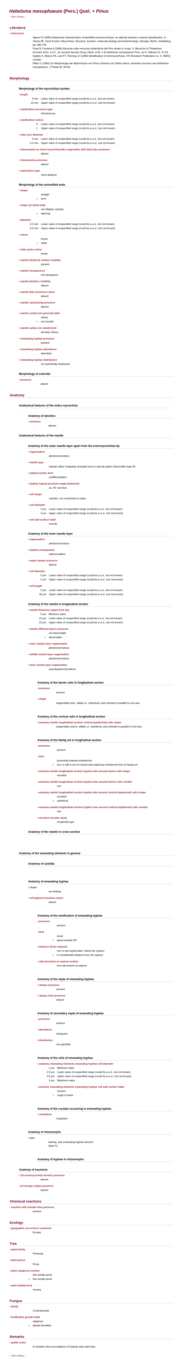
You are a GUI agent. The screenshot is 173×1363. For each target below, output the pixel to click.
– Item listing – (17, 16)
